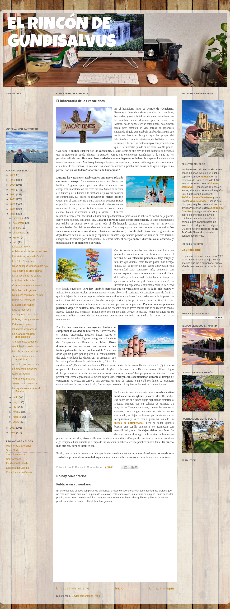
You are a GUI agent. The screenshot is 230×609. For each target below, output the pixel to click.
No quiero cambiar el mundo (28, 295)
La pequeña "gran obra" (25, 314)
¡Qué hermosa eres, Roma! (27, 270)
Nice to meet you (21, 309)
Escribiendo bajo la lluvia (26, 346)
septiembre (19, 232)
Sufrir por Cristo (21, 373)
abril (15, 407)
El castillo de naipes (23, 304)
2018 (13, 214)
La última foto (191, 249)
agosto (17, 237)
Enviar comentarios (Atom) (86, 595)
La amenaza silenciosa (24, 369)
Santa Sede (12, 450)
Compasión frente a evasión (27, 285)
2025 (13, 180)
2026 (13, 175)
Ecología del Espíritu (17, 467)
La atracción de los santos (26, 275)
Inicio (119, 588)
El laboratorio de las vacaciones (29, 251)
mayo (16, 402)
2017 (13, 427)
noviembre (19, 223)
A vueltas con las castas (25, 364)
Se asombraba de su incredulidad (23, 358)
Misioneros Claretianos (18, 445)
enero (16, 421)
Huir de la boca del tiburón (26, 351)
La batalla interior (21, 246)
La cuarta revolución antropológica (23, 335)
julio (15, 242)
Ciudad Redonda (15, 454)
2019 (13, 209)
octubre (17, 227)
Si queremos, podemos (25, 341)
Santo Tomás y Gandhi (24, 383)
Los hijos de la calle (23, 280)
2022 (13, 194)
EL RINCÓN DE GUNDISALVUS (62, 34)
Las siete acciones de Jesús (27, 256)
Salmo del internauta (23, 300)
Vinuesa (205, 176)
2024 (13, 184)
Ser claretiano (13, 459)
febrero (17, 416)
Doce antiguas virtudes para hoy (30, 266)
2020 (13, 204)
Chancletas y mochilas (24, 329)
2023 (13, 189)
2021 (13, 199)
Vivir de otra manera (23, 378)
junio (16, 397)
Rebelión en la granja (24, 290)
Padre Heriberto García (19, 472)
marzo (17, 412)
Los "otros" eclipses (23, 261)
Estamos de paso (21, 324)
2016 (13, 432)
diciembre (18, 218)
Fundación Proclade (17, 463)
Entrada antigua (161, 588)
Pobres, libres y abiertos (25, 319)
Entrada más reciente (72, 588)
